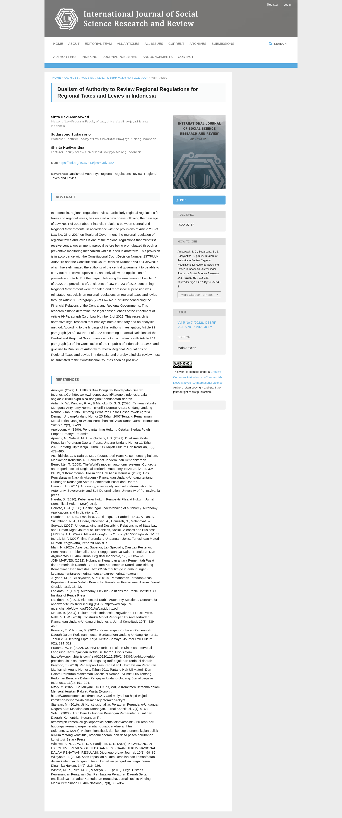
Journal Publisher (120, 56)
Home (58, 43)
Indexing (90, 56)
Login (287, 4)
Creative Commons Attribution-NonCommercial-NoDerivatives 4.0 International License (197, 377)
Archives (198, 43)
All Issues (154, 43)
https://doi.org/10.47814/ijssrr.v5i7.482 (86, 163)
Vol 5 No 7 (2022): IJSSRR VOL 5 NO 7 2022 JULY (114, 77)
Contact (185, 56)
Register (272, 4)
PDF (182, 200)
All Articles (128, 43)
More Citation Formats (196, 294)
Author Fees (65, 56)
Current (176, 43)
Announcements (158, 56)
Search (280, 43)
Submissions (223, 43)
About (74, 43)
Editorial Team (98, 43)
